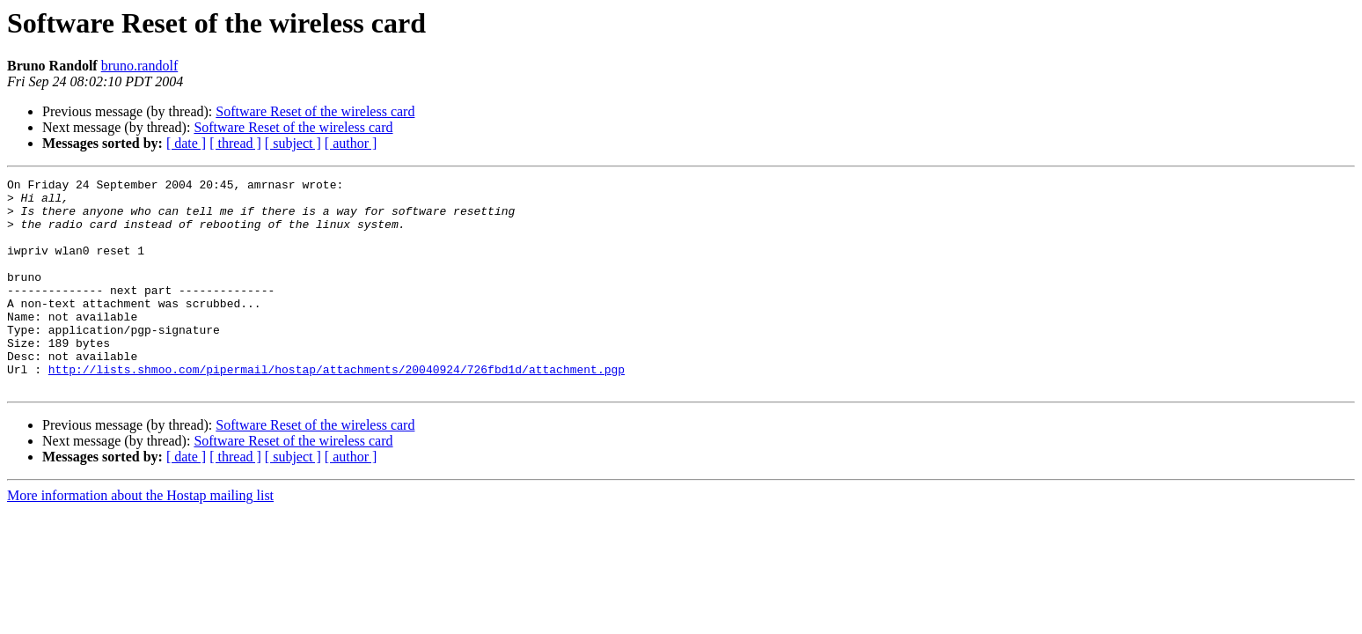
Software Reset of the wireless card (315, 111)
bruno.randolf (140, 65)
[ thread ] (235, 143)
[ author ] (351, 143)
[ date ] (186, 143)
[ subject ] (293, 143)
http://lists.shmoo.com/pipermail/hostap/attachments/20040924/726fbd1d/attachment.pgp (336, 409)
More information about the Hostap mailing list (140, 537)
